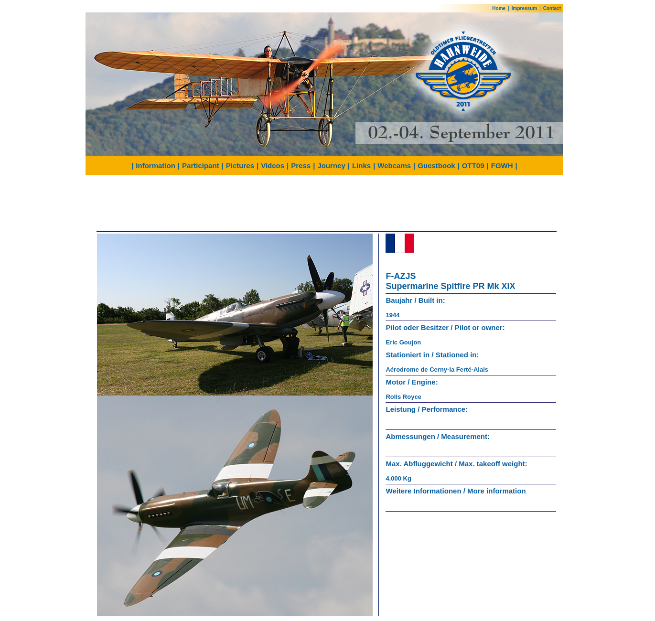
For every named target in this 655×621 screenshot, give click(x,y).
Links (361, 165)
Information (155, 165)
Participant (200, 165)
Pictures (240, 165)
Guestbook (436, 165)
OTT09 (473, 165)
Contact (552, 8)
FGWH (502, 165)
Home (498, 8)
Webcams (394, 165)
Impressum (524, 8)
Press (301, 165)
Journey (331, 165)
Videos (272, 165)
